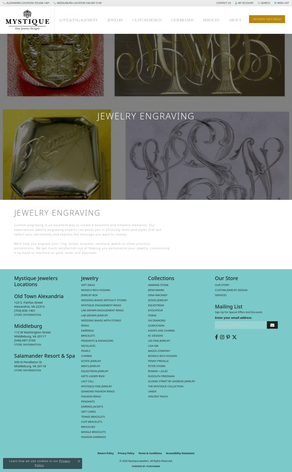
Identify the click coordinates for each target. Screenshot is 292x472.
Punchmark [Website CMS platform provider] (153, 466)
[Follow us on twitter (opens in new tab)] (234, 337)
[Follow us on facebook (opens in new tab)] (216, 337)
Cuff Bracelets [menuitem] (91, 422)
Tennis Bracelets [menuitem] (93, 416)
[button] (223, 3)
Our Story (222, 285)
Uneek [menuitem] (152, 391)
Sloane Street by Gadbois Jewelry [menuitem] (171, 381)
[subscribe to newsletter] (272, 325)
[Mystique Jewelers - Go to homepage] (29, 20)
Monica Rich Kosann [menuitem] (162, 356)
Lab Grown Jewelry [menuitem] (94, 315)
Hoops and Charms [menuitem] (161, 330)
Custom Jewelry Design (231, 290)
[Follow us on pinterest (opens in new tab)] (228, 337)
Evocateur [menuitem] (155, 310)
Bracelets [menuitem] (88, 335)
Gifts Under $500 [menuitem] (93, 376)
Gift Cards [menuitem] (88, 411)
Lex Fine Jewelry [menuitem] (159, 340)
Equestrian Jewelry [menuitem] (94, 371)
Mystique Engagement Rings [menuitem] (101, 305)
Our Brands (182, 19)
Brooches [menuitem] (88, 427)
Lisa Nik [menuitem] (153, 346)
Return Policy (106, 453)
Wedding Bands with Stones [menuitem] (101, 320)
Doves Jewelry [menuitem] (158, 300)
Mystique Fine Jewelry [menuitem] (96, 386)
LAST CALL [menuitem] (87, 381)
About (235, 19)
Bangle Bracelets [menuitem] (93, 432)
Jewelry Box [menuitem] (89, 295)
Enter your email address (233, 318)
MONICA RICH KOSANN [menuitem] (95, 290)
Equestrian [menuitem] (156, 305)
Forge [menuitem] (152, 315)
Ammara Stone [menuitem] (158, 285)
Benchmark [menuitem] (156, 290)
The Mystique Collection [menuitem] (166, 386)
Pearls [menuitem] (85, 351)
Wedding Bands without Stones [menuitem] (104, 300)
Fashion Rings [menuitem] (91, 396)
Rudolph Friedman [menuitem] (161, 376)
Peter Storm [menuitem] (156, 366)
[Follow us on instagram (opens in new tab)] (222, 337)
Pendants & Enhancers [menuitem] (97, 340)
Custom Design (147, 19)
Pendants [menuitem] (88, 401)
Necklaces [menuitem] (88, 346)
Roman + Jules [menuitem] (158, 371)
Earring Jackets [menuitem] (92, 406)
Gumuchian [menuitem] (156, 325)
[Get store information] (27, 315)
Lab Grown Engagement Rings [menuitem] (102, 310)
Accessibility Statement (180, 453)
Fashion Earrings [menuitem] (93, 437)
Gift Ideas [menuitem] (88, 285)
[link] (26, 3)
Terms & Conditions (150, 453)
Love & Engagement (78, 19)
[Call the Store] (24, 310)
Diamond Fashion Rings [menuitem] (98, 391)
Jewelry (115, 19)
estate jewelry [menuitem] (91, 361)
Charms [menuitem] (86, 356)
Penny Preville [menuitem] (158, 361)
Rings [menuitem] (85, 325)
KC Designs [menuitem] (155, 335)
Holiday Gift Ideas (267, 19)
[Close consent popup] (79, 461)
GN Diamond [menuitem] (156, 320)
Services (211, 19)
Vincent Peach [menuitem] (158, 396)
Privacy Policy (126, 453)
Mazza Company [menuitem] (159, 351)
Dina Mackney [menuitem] (157, 295)
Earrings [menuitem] (87, 330)
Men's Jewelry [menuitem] (90, 366)
